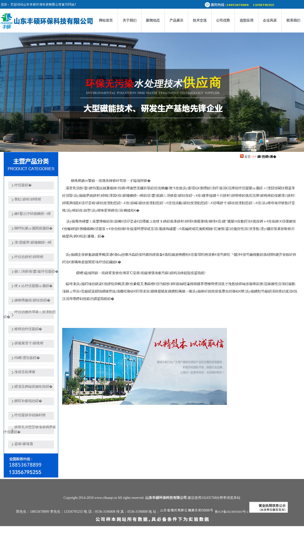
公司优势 (223, 20)
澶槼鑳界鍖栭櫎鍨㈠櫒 (33, 242)
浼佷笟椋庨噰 (24, 372)
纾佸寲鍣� (23, 185)
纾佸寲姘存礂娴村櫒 (30, 415)
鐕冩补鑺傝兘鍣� (28, 401)
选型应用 (246, 20)
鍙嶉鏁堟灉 (23, 444)
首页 (247, 157)
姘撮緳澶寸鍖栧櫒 (28, 343)
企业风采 (270, 20)
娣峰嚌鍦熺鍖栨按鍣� (32, 300)
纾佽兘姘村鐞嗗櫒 (28, 257)
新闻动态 (153, 20)
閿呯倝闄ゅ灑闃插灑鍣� (33, 228)
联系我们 (293, 20)
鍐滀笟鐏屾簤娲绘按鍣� (33, 386)
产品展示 (176, 20)
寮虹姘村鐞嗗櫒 (27, 199)
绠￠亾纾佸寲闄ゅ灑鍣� (33, 286)
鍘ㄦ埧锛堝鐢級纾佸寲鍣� (36, 271)
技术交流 (200, 20)
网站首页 (106, 20)
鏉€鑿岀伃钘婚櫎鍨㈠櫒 (32, 214)
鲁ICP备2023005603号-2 (231, 511)
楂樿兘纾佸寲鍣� (28, 329)
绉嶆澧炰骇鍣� (27, 358)
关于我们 (130, 20)
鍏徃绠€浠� (266, 157)
